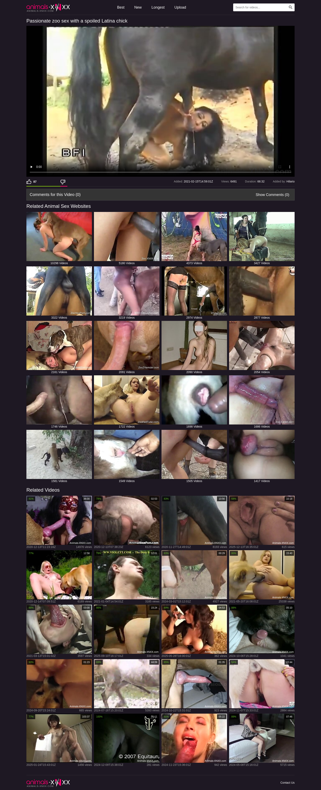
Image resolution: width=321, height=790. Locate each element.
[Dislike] (63, 182)
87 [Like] (35, 181)
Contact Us (287, 782)
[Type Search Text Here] (264, 7)
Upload (180, 7)
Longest (158, 7)
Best (120, 7)
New (138, 7)
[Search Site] (291, 7)
